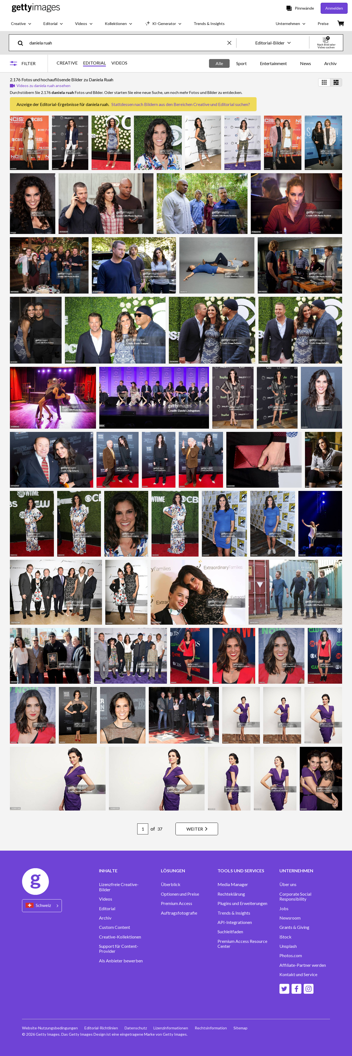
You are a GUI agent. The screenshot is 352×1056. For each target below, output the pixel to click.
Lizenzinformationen (170, 1028)
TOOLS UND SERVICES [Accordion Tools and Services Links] (241, 870)
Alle (219, 63)
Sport (241, 63)
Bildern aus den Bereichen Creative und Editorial (189, 104)
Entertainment (273, 63)
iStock (285, 936)
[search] (23, 43)
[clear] (231, 43)
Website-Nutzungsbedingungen (50, 1028)
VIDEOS (119, 62)
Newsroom (290, 917)
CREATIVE (67, 62)
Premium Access (176, 903)
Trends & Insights (234, 912)
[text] (127, 42)
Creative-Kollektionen (120, 936)
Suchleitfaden (230, 931)
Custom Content (114, 927)
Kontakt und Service (298, 974)
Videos (105, 898)
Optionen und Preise (180, 894)
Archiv (330, 63)
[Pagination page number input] (142, 828)
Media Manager (233, 884)
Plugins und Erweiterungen (242, 903)
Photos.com (290, 955)
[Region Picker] (42, 905)
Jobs (283, 908)
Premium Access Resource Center (242, 944)
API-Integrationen (235, 922)
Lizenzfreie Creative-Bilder (119, 887)
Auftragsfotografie (179, 912)
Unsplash (288, 946)
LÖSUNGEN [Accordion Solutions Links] (173, 870)
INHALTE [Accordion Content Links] (108, 870)
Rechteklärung (231, 894)
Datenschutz (136, 1028)
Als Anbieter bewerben (121, 960)
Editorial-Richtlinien (101, 1028)
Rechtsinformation (211, 1028)
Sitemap (240, 1028)
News (305, 63)
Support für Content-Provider (118, 949)
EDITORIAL (94, 62)
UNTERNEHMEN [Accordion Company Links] (296, 870)
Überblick (170, 884)
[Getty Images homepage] (36, 8)
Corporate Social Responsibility (295, 896)
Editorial (107, 908)
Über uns (287, 884)
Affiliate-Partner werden (302, 965)
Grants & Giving (294, 927)
